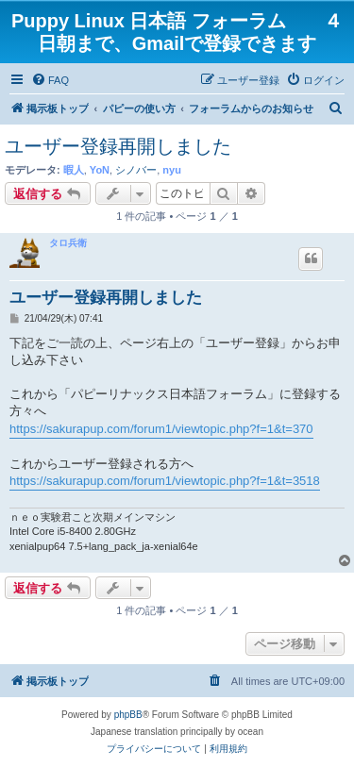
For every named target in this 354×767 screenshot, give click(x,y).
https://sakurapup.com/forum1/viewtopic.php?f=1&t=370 (161, 429)
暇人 (73, 169)
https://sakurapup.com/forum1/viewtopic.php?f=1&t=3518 (164, 481)
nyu (171, 169)
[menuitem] (50, 80)
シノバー (136, 169)
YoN (100, 169)
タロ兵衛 (68, 243)
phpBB (128, 714)
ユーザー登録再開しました (118, 146)
